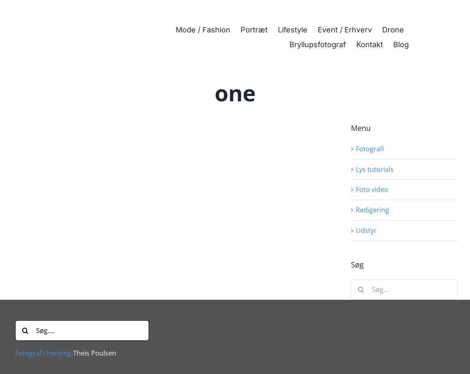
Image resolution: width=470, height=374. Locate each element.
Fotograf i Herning (43, 353)
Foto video (372, 189)
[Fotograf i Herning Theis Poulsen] (65, 13)
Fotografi (370, 148)
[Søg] (361, 289)
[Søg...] (404, 289)
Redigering (372, 209)
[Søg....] (82, 330)
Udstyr (366, 230)
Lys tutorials (375, 169)
